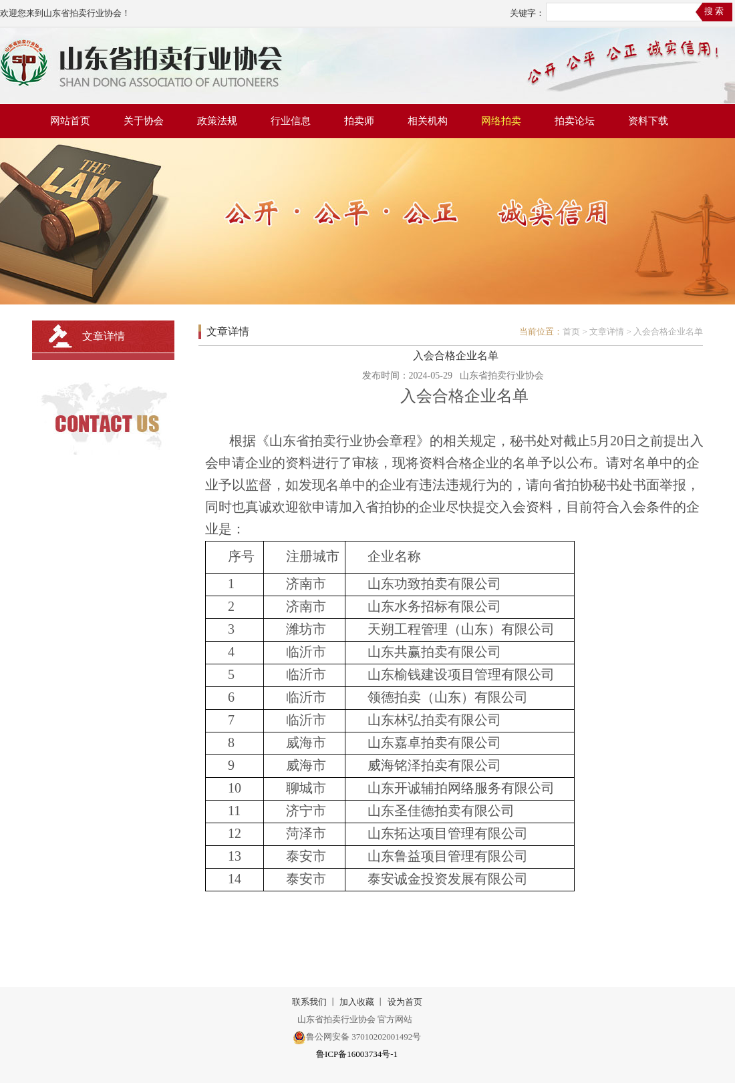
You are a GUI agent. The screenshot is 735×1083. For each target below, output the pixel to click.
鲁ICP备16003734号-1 (357, 1054)
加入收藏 (356, 1002)
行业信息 (291, 121)
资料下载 (648, 121)
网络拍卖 (501, 121)
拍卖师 (359, 121)
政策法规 (217, 121)
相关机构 (428, 121)
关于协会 (144, 121)
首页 (571, 332)
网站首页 (70, 121)
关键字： (527, 13)
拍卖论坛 (575, 121)
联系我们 (309, 1002)
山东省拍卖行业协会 (502, 376)
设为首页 (405, 1002)
